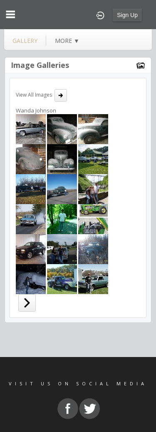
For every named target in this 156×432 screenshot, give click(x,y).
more (67, 41)
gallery (24, 41)
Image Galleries (40, 65)
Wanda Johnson (36, 110)
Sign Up (127, 15)
